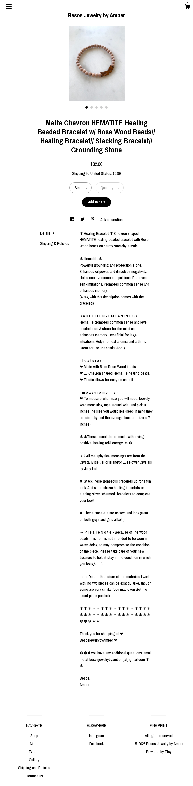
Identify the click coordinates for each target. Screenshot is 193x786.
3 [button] (96, 107)
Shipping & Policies (54, 243)
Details (47, 233)
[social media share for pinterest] (93, 219)
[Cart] (187, 7)
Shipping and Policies (34, 767)
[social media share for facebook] (72, 219)
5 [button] (106, 107)
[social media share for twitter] (83, 219)
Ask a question (111, 219)
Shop (34, 735)
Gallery (34, 759)
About (34, 743)
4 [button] (101, 107)
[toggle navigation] (9, 6)
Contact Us (34, 776)
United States (100, 173)
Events (34, 751)
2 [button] (91, 107)
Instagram (96, 735)
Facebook (96, 743)
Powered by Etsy (159, 751)
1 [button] (86, 107)
